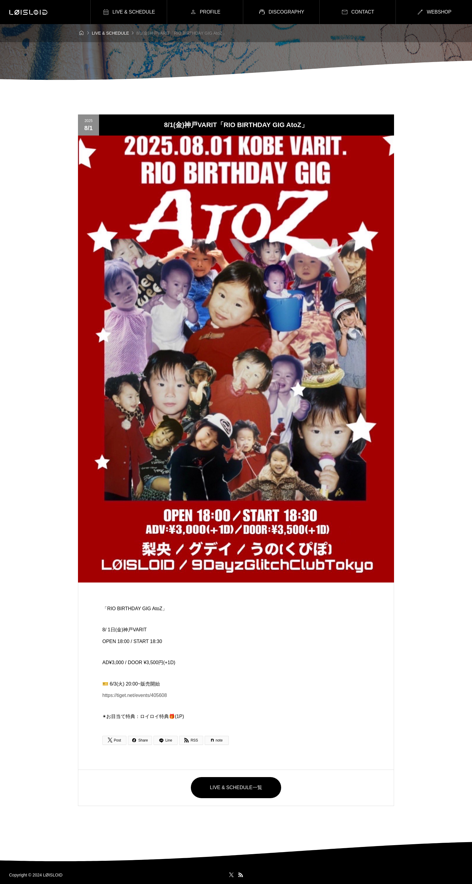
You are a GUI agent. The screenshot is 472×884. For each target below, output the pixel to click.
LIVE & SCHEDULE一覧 (236, 787)
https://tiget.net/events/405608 (134, 695)
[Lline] (166, 740)
